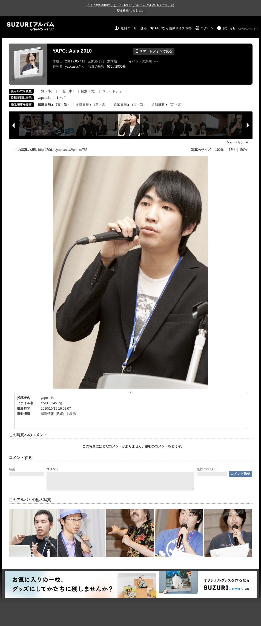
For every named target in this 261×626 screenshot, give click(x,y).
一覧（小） (46, 91)
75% (232, 150)
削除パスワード (208, 469)
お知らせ (229, 28)
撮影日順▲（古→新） (54, 105)
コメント (52, 469)
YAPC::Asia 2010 (72, 51)
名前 (12, 469)
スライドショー (113, 91)
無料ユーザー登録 (134, 28)
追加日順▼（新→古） (167, 105)
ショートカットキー (238, 142)
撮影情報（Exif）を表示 (58, 414)
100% (219, 150)
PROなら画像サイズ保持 (173, 28)
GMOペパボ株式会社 (249, 28)
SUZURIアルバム (30, 26)
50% (243, 150)
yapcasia (44, 98)
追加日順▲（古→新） (130, 105)
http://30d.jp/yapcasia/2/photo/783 (63, 150)
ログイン (207, 28)
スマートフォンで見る (153, 51)
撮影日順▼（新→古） (92, 105)
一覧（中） (67, 91)
